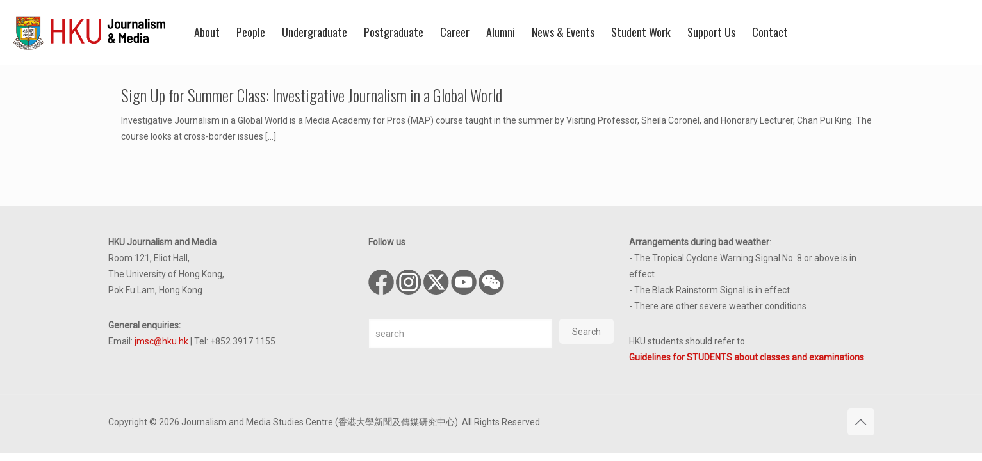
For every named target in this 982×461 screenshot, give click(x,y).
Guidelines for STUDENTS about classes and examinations (746, 357)
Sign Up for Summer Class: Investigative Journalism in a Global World (311, 95)
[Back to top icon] (860, 421)
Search (586, 332)
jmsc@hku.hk (161, 341)
